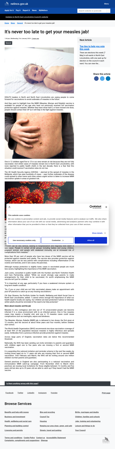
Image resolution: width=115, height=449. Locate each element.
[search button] (108, 11)
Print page (106, 393)
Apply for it (9, 10)
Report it (26, 10)
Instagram (42, 393)
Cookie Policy (29, 438)
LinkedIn (30, 393)
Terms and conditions (13, 438)
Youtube (54, 393)
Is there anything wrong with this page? (22, 383)
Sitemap (44, 440)
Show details (97, 233)
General (8, 43)
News (34, 10)
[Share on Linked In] (108, 78)
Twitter (20, 393)
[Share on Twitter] (102, 78)
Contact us (40, 438)
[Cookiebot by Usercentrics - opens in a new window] (91, 207)
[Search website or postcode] (92, 11)
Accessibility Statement (56, 438)
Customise (57, 240)
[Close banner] (106, 207)
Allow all (90, 240)
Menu (106, 4)
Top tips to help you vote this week (92, 47)
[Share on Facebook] (96, 78)
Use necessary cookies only (24, 240)
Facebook (10, 393)
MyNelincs (43, 10)
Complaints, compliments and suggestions (22, 440)
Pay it (18, 10)
